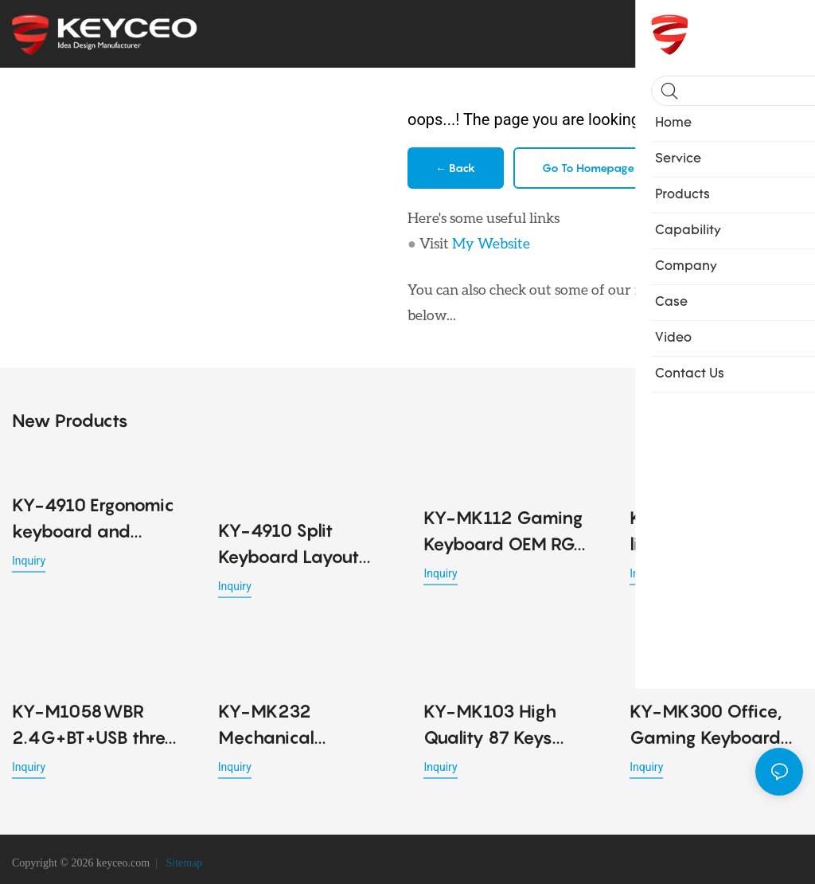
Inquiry (28, 558)
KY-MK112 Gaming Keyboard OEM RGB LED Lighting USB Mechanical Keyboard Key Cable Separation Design (507, 529)
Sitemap (182, 856)
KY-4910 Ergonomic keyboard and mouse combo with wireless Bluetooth (93, 517)
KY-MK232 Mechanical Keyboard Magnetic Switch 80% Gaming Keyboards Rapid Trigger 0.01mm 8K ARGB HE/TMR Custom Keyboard (303, 707)
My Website (491, 243)
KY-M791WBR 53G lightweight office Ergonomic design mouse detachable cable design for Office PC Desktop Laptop (710, 529)
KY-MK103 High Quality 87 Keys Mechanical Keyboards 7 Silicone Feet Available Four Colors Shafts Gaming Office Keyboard (508, 707)
